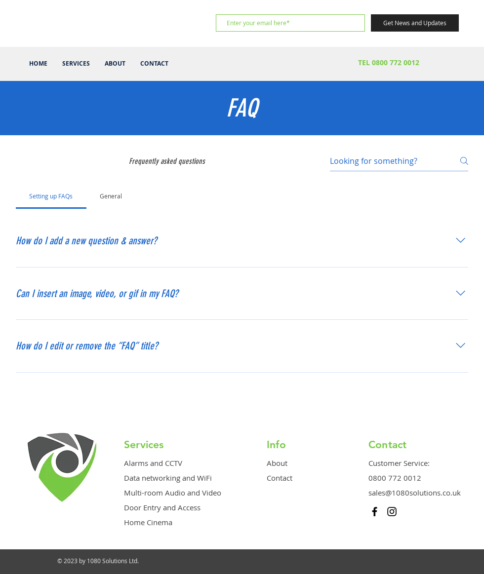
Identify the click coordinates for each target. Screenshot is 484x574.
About (277, 463)
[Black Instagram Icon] (392, 511)
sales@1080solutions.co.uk (414, 492)
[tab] (51, 196)
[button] (76, 63)
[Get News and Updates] (415, 23)
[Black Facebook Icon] (374, 511)
